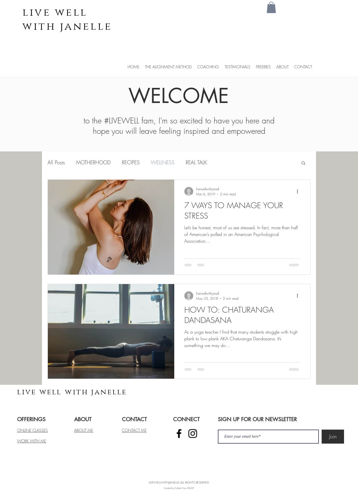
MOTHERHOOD (93, 162)
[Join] (333, 437)
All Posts (56, 162)
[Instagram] (193, 433)
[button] (271, 7)
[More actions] (299, 191)
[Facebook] (179, 433)
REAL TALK (196, 162)
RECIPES (131, 162)
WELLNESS (163, 162)
